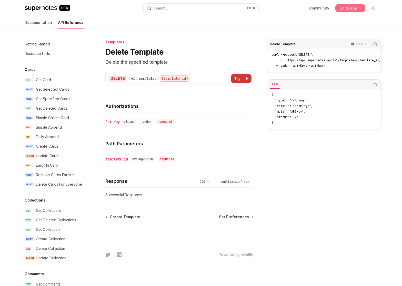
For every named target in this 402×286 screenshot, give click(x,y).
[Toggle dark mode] (373, 8)
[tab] (275, 84)
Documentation (38, 24)
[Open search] (201, 8)
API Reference (71, 24)
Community (319, 8)
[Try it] (241, 78)
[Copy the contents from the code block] (374, 44)
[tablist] (318, 84)
